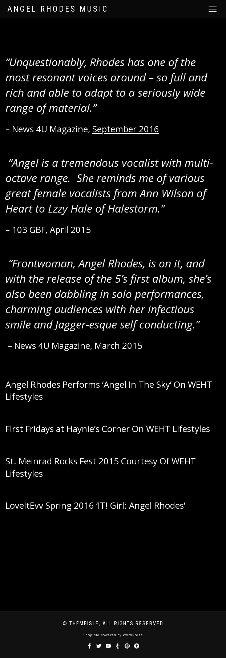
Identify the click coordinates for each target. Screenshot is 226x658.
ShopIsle (92, 635)
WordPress (132, 635)
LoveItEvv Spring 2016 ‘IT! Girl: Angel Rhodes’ (96, 505)
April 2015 (70, 229)
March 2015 (118, 345)
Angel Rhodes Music (57, 9)
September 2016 (125, 129)
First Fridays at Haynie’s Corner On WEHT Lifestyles (107, 429)
